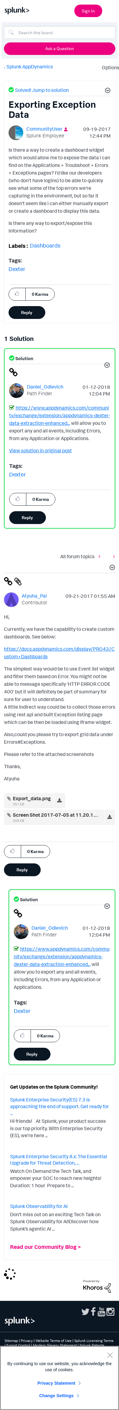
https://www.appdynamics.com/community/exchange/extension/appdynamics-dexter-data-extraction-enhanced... (59, 415)
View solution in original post (40, 450)
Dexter (17, 269)
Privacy (27, 1340)
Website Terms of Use (53, 1340)
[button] (107, 91)
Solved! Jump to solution (42, 90)
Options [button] (108, 67)
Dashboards (45, 245)
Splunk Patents (92, 1345)
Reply (26, 312)
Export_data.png (32, 798)
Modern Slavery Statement (55, 1345)
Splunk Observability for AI (39, 1206)
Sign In (88, 10)
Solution (23, 358)
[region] (59, 1378)
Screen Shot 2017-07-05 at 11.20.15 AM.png (64, 815)
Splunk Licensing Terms (93, 1340)
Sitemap (11, 1340)
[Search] (59, 32)
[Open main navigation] (110, 10)
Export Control (18, 1345)
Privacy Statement (57, 1383)
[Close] (110, 1355)
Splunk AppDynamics (29, 66)
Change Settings (56, 1395)
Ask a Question (59, 48)
